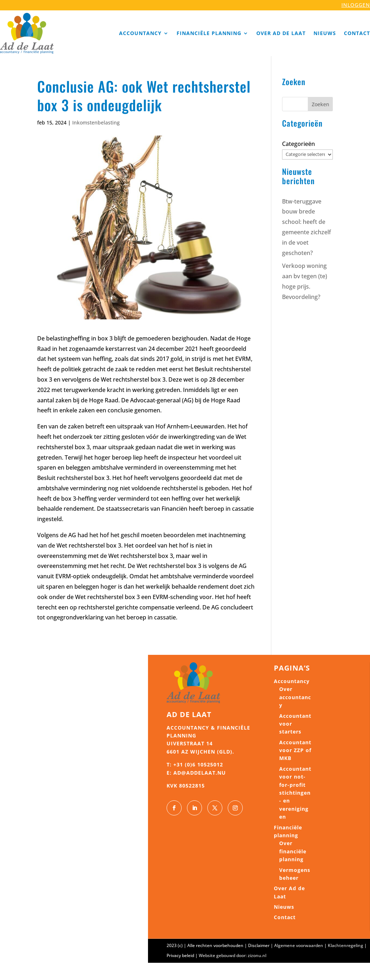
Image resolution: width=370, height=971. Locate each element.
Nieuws (325, 33)
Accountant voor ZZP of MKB (295, 750)
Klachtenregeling (345, 945)
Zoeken (320, 104)
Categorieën (298, 144)
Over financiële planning (292, 851)
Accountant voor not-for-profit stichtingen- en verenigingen (295, 792)
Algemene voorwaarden (298, 945)
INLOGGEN (355, 4)
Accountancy (140, 33)
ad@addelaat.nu (199, 772)
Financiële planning (209, 33)
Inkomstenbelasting (96, 122)
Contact (357, 33)
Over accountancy (295, 697)
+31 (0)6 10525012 (198, 764)
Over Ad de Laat (281, 33)
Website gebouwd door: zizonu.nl (232, 955)
